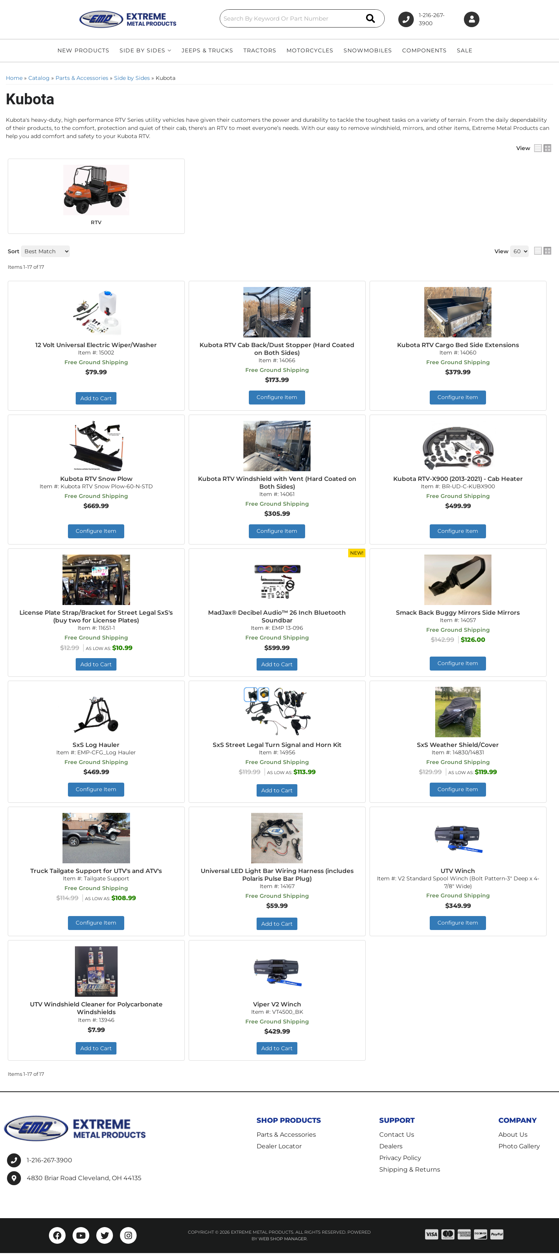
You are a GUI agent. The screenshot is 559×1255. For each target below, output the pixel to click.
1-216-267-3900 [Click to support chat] (422, 19)
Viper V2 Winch (277, 1006)
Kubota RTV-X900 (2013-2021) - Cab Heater (458, 479)
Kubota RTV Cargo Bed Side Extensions (458, 344)
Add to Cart (96, 398)
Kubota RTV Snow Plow (96, 479)
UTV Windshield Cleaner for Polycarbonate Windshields (96, 1010)
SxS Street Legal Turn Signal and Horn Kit (277, 746)
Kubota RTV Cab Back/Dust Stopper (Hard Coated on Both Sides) (277, 348)
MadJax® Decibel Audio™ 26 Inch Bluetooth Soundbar (277, 617)
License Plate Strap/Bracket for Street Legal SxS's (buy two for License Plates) (96, 617)
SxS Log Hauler (96, 746)
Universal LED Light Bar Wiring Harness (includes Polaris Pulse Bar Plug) (277, 876)
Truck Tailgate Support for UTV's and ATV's (96, 872)
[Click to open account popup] (471, 19)
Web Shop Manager (282, 1240)
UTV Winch (458, 872)
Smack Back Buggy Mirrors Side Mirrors (458, 613)
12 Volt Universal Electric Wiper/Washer (96, 344)
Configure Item (277, 397)
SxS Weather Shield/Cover (458, 746)
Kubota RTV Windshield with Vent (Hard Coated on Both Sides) (277, 483)
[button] (284, 18)
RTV (96, 222)
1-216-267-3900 (49, 1162)
